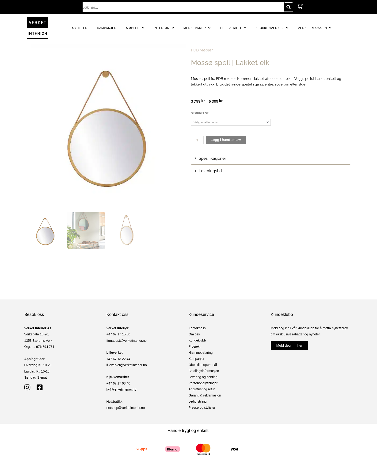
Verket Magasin (314, 28)
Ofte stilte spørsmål (203, 365)
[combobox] (183, 7)
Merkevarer (197, 28)
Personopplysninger (203, 383)
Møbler (135, 28)
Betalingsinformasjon (204, 371)
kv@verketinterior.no (122, 389)
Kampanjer (107, 28)
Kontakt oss (197, 328)
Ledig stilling (198, 401)
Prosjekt (195, 346)
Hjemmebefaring (201, 352)
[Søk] (288, 7)
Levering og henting (203, 377)
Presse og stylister (202, 407)
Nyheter (80, 28)
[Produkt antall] (197, 140)
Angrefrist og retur (202, 389)
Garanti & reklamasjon (205, 395)
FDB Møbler (202, 50)
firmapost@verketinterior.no (127, 340)
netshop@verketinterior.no (126, 408)
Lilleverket (233, 28)
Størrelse (200, 113)
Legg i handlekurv (226, 140)
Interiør (164, 28)
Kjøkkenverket (272, 28)
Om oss (194, 334)
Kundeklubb (197, 340)
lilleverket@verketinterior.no (127, 365)
